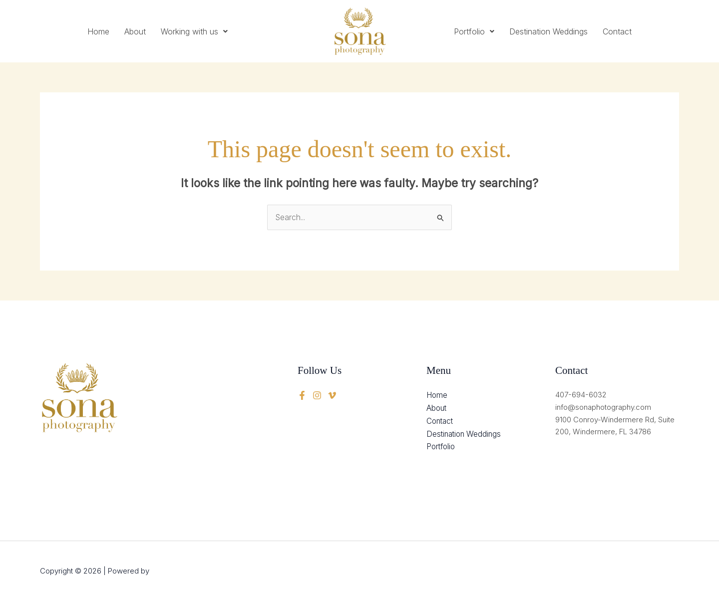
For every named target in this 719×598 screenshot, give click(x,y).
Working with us (194, 31)
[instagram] (332, 394)
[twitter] (317, 394)
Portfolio (474, 31)
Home (98, 31)
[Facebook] (302, 394)
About (135, 31)
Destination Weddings (548, 31)
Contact (617, 31)
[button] (194, 31)
